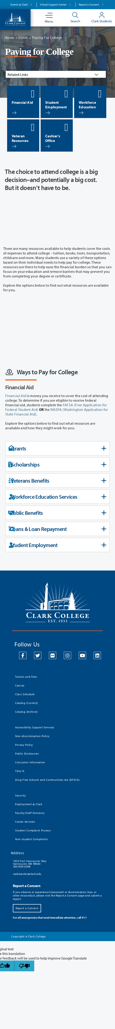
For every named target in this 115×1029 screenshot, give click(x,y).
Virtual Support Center (56, 4)
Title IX (19, 771)
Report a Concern (91, 4)
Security (20, 795)
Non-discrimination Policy (32, 736)
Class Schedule (25, 694)
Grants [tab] (57, 448)
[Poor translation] (24, 965)
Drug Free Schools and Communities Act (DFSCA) (47, 779)
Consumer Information (30, 762)
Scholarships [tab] (57, 464)
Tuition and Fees (26, 676)
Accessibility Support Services (34, 727)
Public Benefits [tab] (57, 512)
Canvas (20, 685)
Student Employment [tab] (57, 545)
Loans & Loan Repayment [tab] (57, 528)
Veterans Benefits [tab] (57, 480)
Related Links (54, 75)
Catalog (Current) (26, 703)
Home (9, 37)
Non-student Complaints (31, 839)
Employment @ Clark (28, 804)
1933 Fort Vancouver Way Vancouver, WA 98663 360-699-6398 (30, 863)
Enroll (23, 37)
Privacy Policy (24, 745)
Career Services (25, 821)
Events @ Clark (22, 4)
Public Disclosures (27, 753)
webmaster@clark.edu (27, 874)
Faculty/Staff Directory (30, 813)
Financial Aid (15, 395)
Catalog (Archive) (26, 711)
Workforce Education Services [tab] (57, 496)
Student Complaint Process (33, 830)
